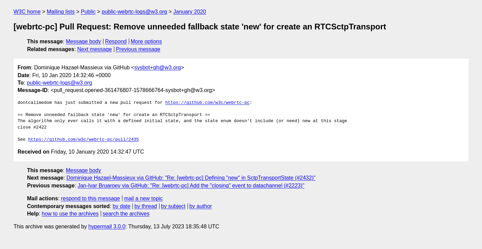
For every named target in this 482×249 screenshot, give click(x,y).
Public (88, 12)
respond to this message (90, 198)
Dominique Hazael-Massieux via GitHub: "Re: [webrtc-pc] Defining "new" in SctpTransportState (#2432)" (191, 178)
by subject (173, 206)
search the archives (126, 214)
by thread (146, 206)
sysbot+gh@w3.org (157, 67)
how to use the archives (70, 214)
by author (200, 206)
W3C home (27, 12)
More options (146, 41)
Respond (116, 41)
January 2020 (189, 12)
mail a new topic (143, 198)
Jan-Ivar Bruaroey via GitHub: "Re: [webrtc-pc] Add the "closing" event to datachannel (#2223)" (190, 185)
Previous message (138, 49)
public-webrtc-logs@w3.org (134, 12)
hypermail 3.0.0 (106, 226)
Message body (83, 41)
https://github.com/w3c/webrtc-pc (207, 103)
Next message (94, 49)
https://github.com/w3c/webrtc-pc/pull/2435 (83, 140)
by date (121, 206)
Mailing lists (61, 12)
